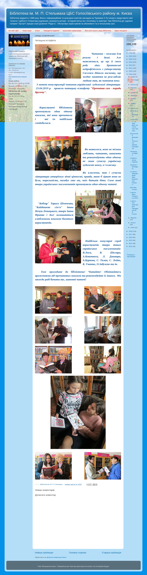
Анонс (37, 31)
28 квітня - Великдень (134, 166)
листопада (134, 80)
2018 (131, 231)
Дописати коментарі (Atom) (56, 557)
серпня (133, 92)
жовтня (133, 85)
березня (133, 218)
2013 (131, 246)
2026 (131, 53)
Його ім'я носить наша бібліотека (98, 31)
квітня (133, 108)
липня (133, 95)
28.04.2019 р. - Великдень (134, 113)
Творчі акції (26, 31)
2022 (131, 65)
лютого (133, 223)
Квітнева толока (133, 188)
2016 (131, 237)
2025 (131, 56)
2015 (131, 240)
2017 (131, 234)
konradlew (88, 566)
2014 (131, 243)
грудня (133, 77)
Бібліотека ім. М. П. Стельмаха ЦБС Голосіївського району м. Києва (71, 13)
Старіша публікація (111, 552)
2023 (131, 62)
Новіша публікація (44, 552)
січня (133, 227)
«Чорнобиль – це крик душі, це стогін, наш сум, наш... (134, 125)
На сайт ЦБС (13, 31)
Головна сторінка (77, 552)
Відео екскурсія (121, 31)
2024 (131, 59)
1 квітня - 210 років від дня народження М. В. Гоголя (134, 207)
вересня (133, 88)
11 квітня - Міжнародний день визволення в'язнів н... (134, 178)
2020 (131, 71)
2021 (131, 68)
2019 (131, 74)
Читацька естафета (134, 153)
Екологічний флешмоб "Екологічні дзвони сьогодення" (134, 141)
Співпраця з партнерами (131, 256)
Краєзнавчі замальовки (72, 31)
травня (133, 103)
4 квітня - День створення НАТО (134, 195)
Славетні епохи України (133, 160)
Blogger (106, 566)
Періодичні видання (51, 31)
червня (133, 98)
